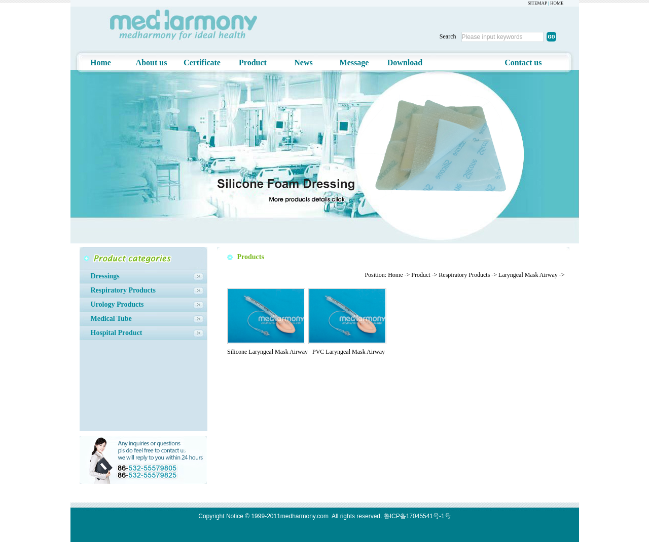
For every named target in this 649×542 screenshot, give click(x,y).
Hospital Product (116, 333)
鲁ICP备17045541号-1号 (417, 516)
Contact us (523, 62)
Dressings (105, 276)
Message (354, 62)
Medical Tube (111, 318)
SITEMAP (537, 3)
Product (253, 62)
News (303, 62)
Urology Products (117, 304)
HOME (557, 3)
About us (151, 62)
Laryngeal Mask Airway (528, 274)
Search (448, 36)
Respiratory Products (123, 290)
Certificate (202, 62)
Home (100, 62)
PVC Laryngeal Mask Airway (348, 351)
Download (404, 62)
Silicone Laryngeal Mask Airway (267, 351)
